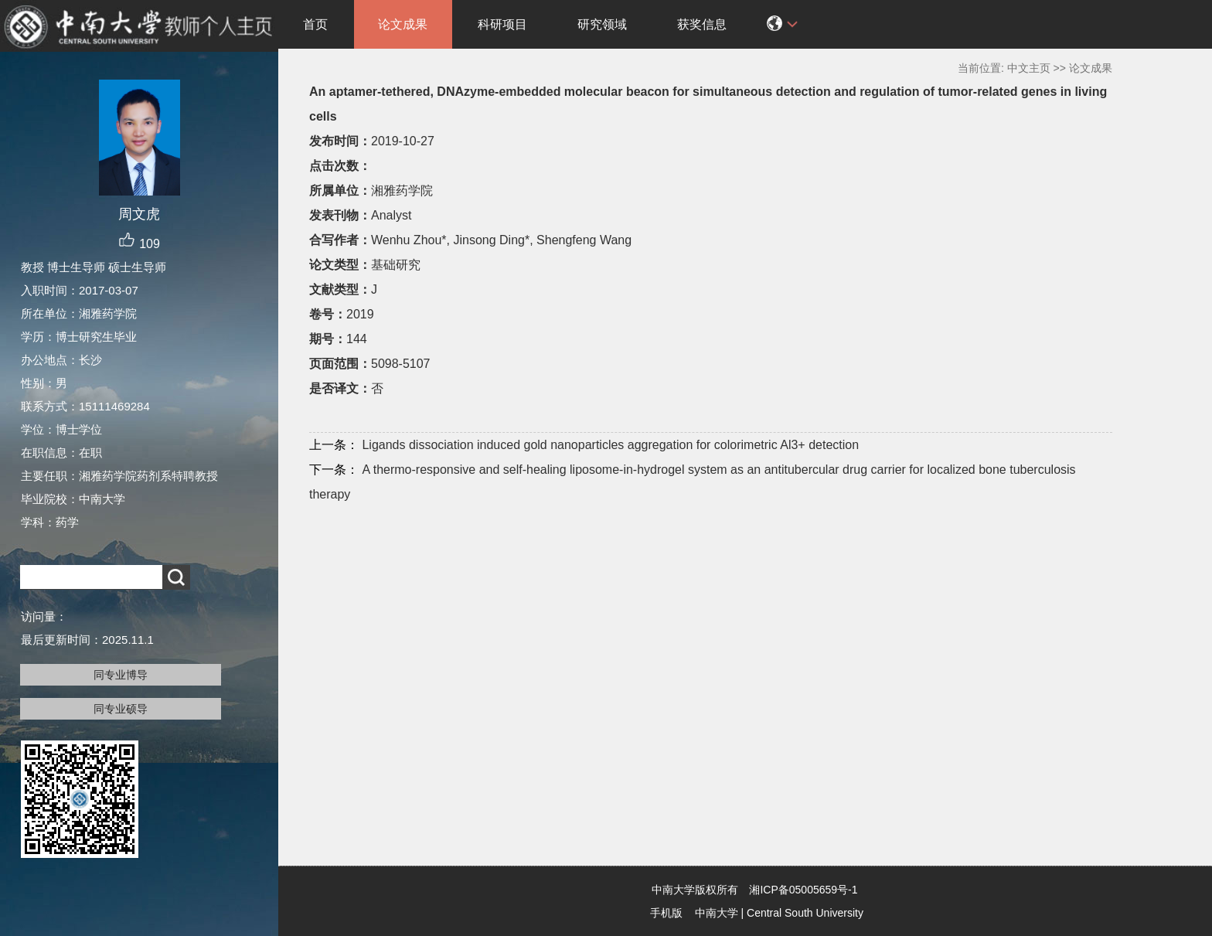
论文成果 (402, 24)
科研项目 (502, 24)
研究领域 (602, 24)
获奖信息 (702, 24)
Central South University (805, 913)
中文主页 (1028, 68)
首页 (315, 24)
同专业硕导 (121, 709)
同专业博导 (121, 675)
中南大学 (716, 913)
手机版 (666, 913)
